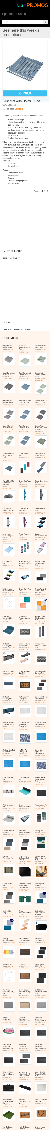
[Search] (45, 22)
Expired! (19, 108)
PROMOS (37, 5)
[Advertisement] (25, 219)
